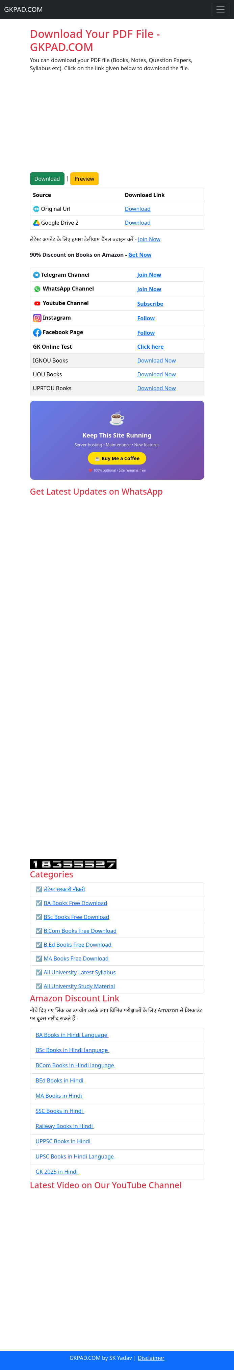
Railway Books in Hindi (65, 1126)
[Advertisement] (117, 125)
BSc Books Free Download (76, 917)
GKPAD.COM (23, 9)
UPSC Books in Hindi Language (75, 1156)
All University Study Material (79, 986)
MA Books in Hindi (59, 1095)
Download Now (156, 360)
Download (47, 178)
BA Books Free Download (75, 903)
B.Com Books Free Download (80, 931)
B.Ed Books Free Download (77, 944)
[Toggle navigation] (220, 9)
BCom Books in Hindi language (75, 1065)
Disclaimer (151, 1358)
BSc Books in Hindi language (72, 1050)
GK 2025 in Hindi (57, 1171)
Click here (150, 346)
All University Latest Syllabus (80, 972)
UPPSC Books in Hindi (64, 1141)
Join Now (149, 239)
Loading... (117, 678)
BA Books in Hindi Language (72, 1035)
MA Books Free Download (76, 958)
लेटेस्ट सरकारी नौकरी (64, 889)
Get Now (140, 254)
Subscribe (150, 303)
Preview (84, 178)
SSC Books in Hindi (60, 1111)
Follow (146, 318)
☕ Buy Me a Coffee (117, 458)
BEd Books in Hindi (60, 1080)
